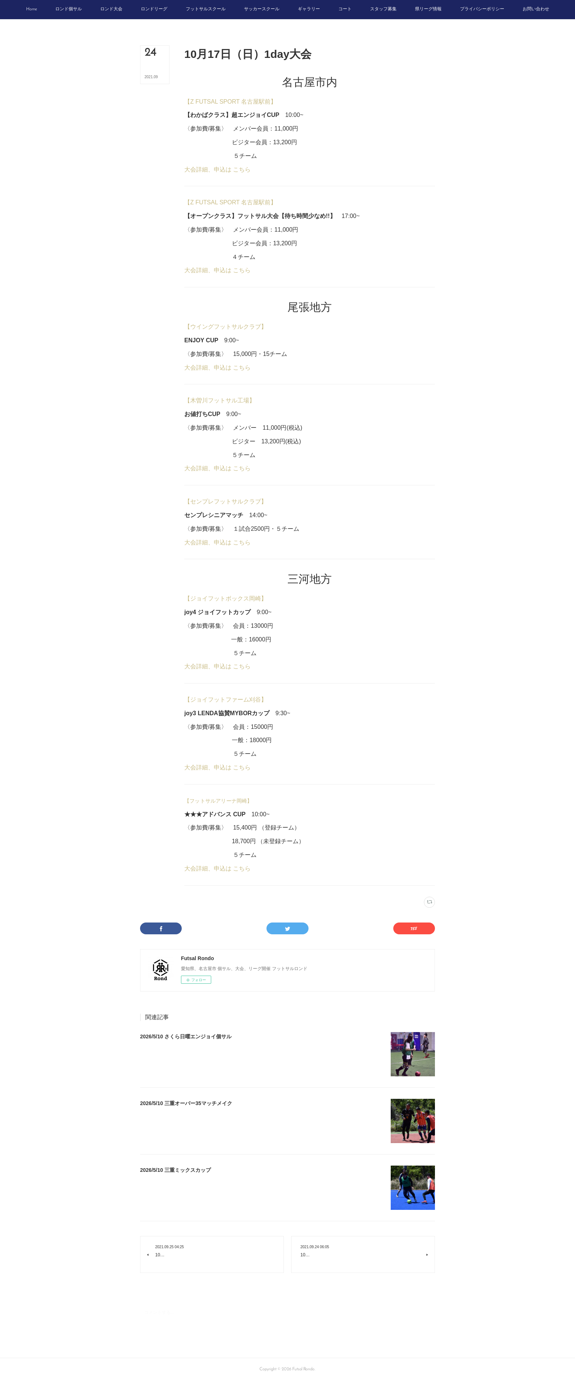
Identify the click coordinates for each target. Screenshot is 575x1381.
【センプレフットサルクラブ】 (225, 501)
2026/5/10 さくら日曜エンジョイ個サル (185, 1036)
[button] (31, 9)
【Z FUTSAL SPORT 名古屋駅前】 (230, 101)
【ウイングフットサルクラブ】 (225, 326)
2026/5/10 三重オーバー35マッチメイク (186, 1103)
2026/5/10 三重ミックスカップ (175, 1170)
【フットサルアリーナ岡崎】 (218, 801)
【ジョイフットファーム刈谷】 (225, 699)
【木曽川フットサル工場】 (219, 400)
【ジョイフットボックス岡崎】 (225, 598)
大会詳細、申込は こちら (217, 169)
